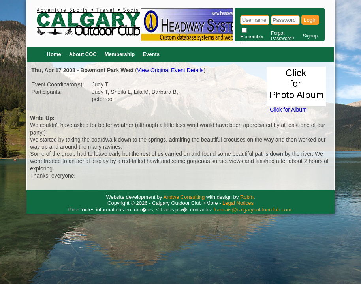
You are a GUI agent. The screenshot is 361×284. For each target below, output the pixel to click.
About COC (83, 54)
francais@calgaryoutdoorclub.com (252, 210)
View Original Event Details (170, 70)
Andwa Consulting (184, 197)
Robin (247, 197)
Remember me (251, 39)
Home (54, 54)
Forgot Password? (282, 35)
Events (151, 54)
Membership (120, 54)
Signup (310, 36)
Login (310, 20)
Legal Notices (238, 203)
